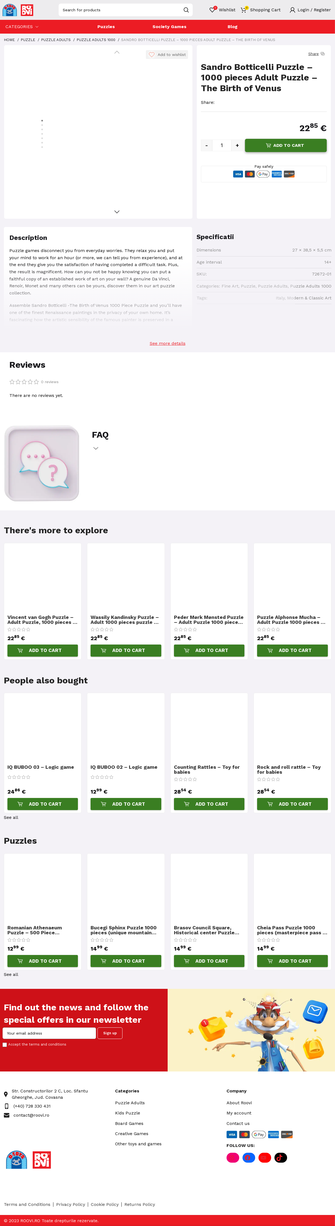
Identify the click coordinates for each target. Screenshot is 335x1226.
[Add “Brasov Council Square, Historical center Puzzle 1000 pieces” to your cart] (209, 961)
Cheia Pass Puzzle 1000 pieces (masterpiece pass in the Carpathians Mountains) (292, 930)
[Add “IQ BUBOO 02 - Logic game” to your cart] (126, 804)
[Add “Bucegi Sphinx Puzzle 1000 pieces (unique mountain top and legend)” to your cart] (126, 961)
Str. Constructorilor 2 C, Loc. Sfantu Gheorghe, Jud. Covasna (50, 1094)
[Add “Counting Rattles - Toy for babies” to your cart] (209, 804)
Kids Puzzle (127, 1113)
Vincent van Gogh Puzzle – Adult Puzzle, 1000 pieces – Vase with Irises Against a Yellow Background (41, 620)
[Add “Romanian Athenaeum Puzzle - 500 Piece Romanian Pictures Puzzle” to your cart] (42, 961)
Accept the (37, 1044)
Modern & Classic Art (309, 298)
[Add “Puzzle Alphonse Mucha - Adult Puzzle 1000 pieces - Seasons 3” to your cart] (292, 651)
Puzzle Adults (56, 40)
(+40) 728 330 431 (32, 1106)
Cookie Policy (105, 1204)
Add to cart (288, 145)
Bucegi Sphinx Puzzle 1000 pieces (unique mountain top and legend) (124, 930)
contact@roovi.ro (31, 1115)
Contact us (238, 1123)
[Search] (126, 10)
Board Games (129, 1123)
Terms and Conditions (27, 1204)
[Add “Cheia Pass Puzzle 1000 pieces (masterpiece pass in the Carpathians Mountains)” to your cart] (292, 961)
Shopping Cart (265, 9)
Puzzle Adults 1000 (96, 40)
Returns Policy (139, 1204)
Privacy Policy (70, 1204)
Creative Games (131, 1133)
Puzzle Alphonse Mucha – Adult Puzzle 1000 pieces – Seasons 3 (290, 620)
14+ (327, 262)
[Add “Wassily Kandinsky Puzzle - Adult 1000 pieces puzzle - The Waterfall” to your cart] (126, 651)
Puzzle (28, 40)
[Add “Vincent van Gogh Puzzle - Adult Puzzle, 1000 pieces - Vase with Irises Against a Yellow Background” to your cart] (42, 651)
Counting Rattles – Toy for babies (207, 770)
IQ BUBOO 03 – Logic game (40, 767)
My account (239, 1113)
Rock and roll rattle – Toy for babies (289, 770)
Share (316, 53)
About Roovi (239, 1102)
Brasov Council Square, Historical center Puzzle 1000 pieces (204, 930)
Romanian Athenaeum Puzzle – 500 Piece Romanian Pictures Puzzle (39, 930)
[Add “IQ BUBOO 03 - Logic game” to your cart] (42, 804)
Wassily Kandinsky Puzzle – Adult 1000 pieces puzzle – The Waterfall (125, 620)
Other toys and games (138, 1143)
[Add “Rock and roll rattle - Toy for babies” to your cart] (292, 804)
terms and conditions (47, 1044)
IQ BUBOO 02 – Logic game (124, 767)
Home (10, 40)
